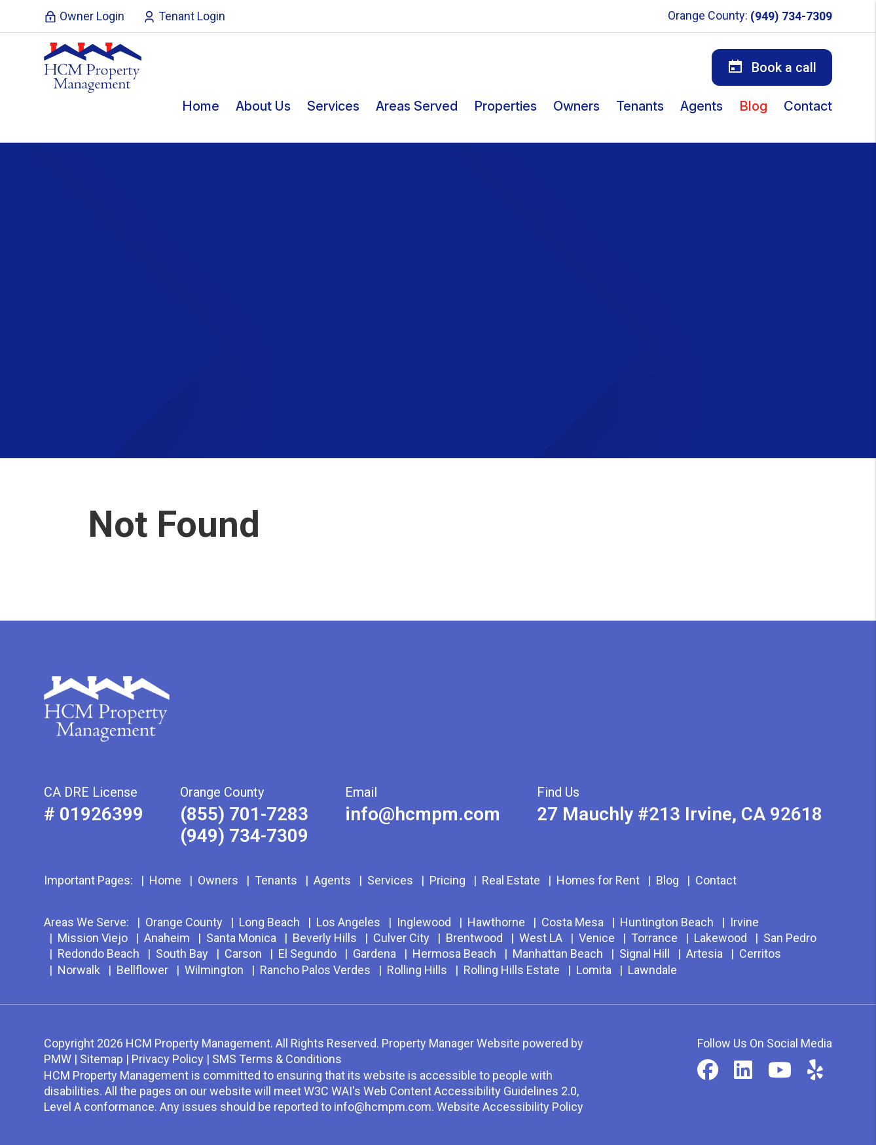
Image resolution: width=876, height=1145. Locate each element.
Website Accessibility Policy (510, 1107)
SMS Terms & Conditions (277, 1059)
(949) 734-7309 (791, 16)
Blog (753, 106)
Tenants (276, 880)
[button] (707, 1071)
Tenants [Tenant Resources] (640, 106)
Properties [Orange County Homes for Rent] (505, 106)
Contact (808, 106)
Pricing (447, 880)
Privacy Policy (168, 1059)
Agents (701, 106)
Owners (218, 880)
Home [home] (200, 106)
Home (165, 880)
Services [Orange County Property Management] (333, 106)
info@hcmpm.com (422, 814)
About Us (263, 106)
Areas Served (417, 106)
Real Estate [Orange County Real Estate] (511, 880)
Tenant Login (184, 16)
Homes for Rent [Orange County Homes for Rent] (598, 880)
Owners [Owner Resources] (576, 106)
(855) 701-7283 (244, 814)
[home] (93, 67)
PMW (57, 1059)
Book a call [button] (771, 67)
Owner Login (84, 16)
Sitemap (101, 1059)
